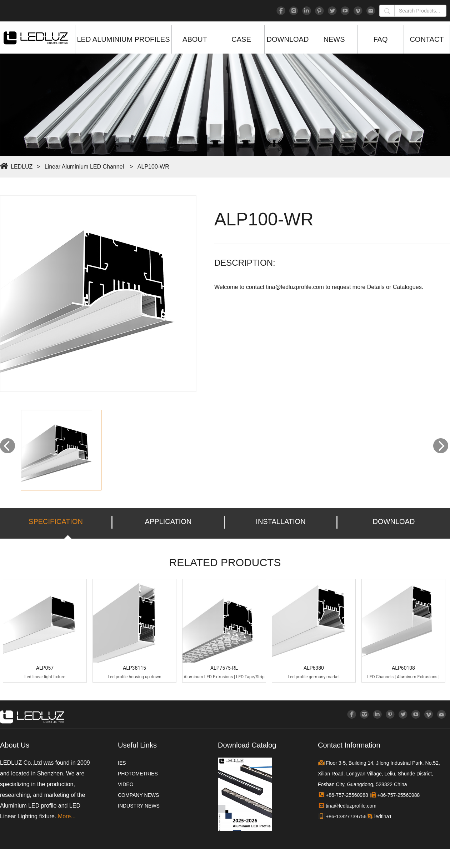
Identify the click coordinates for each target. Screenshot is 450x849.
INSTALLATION (280, 521)
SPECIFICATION (56, 521)
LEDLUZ (21, 167)
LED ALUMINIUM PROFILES (123, 39)
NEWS (334, 39)
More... (67, 816)
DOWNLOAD (288, 39)
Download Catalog (247, 745)
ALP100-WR (153, 167)
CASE (241, 39)
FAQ (380, 39)
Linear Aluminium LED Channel (84, 167)
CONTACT (427, 39)
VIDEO (126, 784)
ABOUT (194, 39)
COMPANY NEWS (138, 795)
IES (122, 763)
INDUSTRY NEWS (139, 806)
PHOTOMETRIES (138, 773)
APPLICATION (168, 521)
